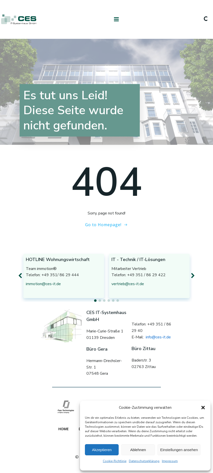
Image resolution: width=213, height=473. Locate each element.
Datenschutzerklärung (144, 461)
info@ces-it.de (158, 337)
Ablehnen (138, 450)
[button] (203, 407)
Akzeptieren (101, 450)
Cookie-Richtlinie (114, 461)
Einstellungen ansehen (179, 450)
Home (63, 428)
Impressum (170, 461)
